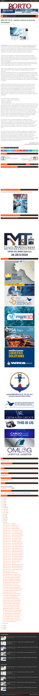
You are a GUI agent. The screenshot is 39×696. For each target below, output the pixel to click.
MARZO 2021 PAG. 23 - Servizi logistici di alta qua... (12, 540)
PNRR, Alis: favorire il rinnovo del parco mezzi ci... (12, 574)
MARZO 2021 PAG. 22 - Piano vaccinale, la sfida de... (12, 538)
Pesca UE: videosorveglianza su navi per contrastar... (12, 590)
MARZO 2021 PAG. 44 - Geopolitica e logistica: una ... (12, 561)
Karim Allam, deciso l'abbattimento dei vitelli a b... (12, 606)
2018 (3, 628)
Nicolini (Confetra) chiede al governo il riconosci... (12, 582)
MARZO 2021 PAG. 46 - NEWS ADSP (9, 562)
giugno (4, 517)
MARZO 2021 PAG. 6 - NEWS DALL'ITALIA (10, 525)
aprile (4, 520)
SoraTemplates (7, 694)
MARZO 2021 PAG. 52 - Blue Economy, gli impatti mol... (13, 566)
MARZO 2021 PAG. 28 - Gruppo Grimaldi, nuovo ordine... (13, 546)
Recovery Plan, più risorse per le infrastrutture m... (12, 613)
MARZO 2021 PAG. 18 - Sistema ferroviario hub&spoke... (13, 535)
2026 (3, 498)
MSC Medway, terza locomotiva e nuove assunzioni (12, 619)
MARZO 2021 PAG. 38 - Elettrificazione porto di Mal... (13, 554)
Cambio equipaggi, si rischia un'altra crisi (10, 572)
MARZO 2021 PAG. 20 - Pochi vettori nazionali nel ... (12, 536)
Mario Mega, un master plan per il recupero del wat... (12, 610)
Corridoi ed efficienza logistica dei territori (10, 597)
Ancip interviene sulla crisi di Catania (9, 592)
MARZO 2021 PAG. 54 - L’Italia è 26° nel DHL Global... (13, 567)
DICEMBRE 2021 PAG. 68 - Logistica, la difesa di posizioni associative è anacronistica (22, 647)
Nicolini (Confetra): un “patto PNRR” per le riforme (12, 575)
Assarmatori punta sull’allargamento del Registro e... (12, 579)
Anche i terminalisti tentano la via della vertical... (11, 616)
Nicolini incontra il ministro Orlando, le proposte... (12, 603)
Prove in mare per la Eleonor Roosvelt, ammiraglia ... (12, 611)
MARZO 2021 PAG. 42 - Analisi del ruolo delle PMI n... (13, 559)
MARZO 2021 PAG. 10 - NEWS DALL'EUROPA (11, 528)
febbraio (4, 623)
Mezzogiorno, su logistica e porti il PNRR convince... (12, 580)
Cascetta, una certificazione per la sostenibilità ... (11, 605)
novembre (5, 509)
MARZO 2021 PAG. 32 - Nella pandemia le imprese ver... (13, 551)
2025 (3, 499)
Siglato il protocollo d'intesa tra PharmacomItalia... (12, 600)
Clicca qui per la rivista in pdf (27, 192)
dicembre (5, 507)
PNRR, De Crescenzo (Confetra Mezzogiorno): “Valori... (13, 588)
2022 (3, 504)
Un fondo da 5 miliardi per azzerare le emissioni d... (12, 593)
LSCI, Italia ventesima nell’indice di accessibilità (11, 577)
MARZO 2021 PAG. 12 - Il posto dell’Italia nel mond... (12, 530)
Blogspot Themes (19, 694)
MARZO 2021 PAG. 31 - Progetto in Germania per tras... (13, 549)
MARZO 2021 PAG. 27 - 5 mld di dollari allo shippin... (12, 544)
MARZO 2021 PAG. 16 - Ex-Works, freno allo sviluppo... (13, 533)
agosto (4, 514)
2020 (3, 625)
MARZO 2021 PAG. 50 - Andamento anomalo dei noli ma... (13, 564)
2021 (3, 506)
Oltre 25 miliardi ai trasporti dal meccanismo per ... (12, 587)
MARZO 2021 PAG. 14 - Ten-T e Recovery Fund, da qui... (13, 531)
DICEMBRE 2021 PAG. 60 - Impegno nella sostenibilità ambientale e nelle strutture (22, 657)
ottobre (4, 510)
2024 (3, 501)
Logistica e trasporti (14, 147)
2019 (3, 627)
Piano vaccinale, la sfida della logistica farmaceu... (12, 595)
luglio (4, 515)
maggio (4, 519)
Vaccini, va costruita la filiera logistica (9, 621)
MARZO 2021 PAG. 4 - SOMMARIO (9, 523)
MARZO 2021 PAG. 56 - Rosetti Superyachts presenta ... (13, 569)
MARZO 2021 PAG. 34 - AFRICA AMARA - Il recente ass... (13, 553)
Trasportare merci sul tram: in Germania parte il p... (12, 585)
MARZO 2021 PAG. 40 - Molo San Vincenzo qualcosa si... (13, 556)
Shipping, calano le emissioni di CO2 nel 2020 (11, 608)
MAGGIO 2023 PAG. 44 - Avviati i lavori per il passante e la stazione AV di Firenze (22, 636)
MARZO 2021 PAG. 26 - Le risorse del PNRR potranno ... (13, 543)
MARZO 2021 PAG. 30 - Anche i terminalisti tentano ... (13, 548)
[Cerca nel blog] (6, 488)
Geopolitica (7, 147)
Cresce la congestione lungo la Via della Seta (11, 618)
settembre (5, 512)
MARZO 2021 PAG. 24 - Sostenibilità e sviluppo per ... (13, 541)
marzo (4, 522)
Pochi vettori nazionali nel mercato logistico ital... (12, 598)
